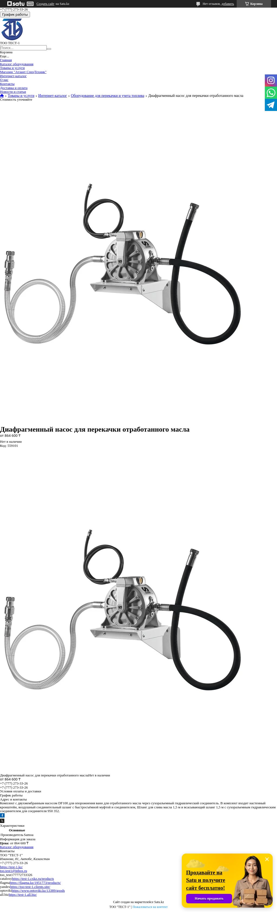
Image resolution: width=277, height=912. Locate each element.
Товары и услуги (12, 68)
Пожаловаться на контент (150, 907)
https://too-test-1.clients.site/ (30, 887)
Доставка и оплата (14, 88)
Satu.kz (159, 902)
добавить (228, 4)
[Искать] (49, 49)
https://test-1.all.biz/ (23, 895)
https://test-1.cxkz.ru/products (33, 879)
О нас (4, 80)
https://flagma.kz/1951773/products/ (35, 883)
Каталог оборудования (17, 64)
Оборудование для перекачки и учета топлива (107, 96)
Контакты (7, 84)
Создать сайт (45, 4)
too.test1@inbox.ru (13, 871)
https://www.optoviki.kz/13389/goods (38, 890)
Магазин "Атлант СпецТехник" (23, 72)
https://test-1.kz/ (11, 867)
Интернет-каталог (13, 76)
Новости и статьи (13, 92)
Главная (6, 60)
